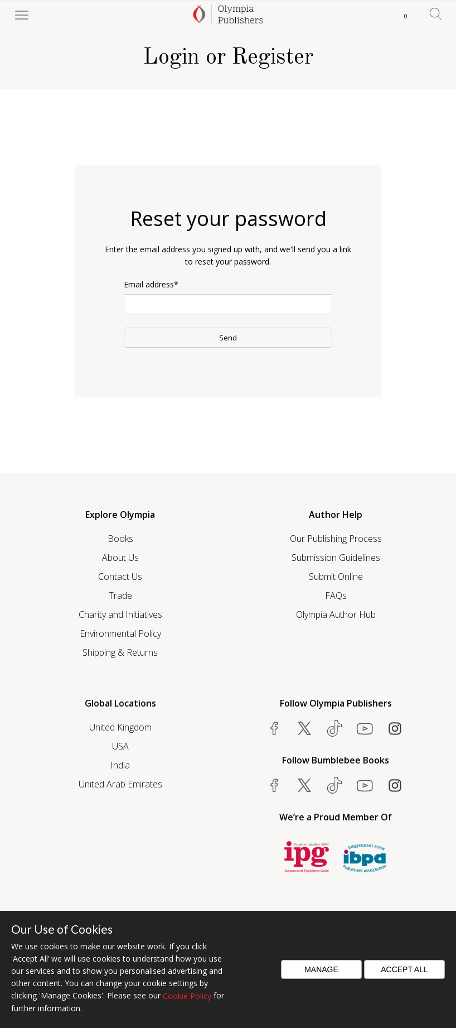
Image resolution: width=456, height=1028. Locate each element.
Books (120, 538)
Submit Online (336, 576)
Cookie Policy (187, 996)
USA (120, 746)
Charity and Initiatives (120, 614)
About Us (120, 557)
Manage (321, 969)
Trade (120, 595)
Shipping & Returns (120, 652)
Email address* (151, 284)
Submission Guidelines (336, 557)
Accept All (404, 969)
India (120, 765)
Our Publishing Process (336, 538)
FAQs (336, 595)
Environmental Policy (120, 633)
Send (228, 338)
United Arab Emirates (120, 784)
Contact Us (120, 576)
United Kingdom (120, 727)
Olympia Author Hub (336, 614)
